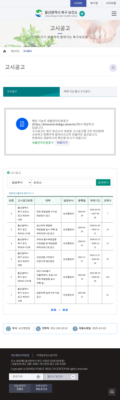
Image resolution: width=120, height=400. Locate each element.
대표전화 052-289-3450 (25, 364)
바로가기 (62, 142)
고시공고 (12, 91)
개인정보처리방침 (20, 355)
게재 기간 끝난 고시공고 (77, 91)
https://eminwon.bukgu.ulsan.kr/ (54, 124)
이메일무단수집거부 (47, 355)
